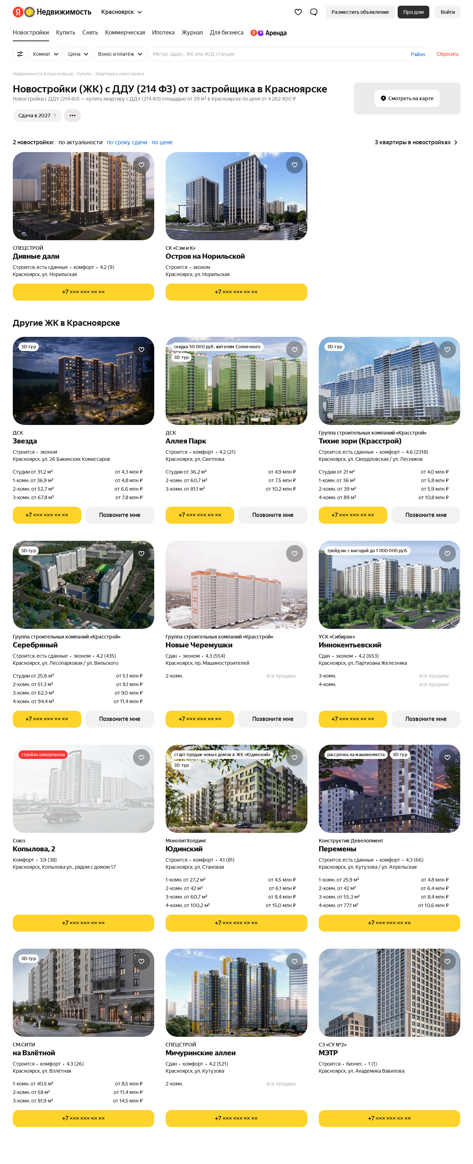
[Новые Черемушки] (236, 585)
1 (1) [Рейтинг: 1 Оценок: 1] (372, 1064)
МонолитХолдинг (186, 841)
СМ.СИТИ (24, 1044)
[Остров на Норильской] (236, 196)
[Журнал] (192, 32)
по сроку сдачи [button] (127, 142)
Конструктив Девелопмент (351, 841)
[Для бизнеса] (226, 32)
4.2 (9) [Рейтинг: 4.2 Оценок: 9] (107, 267)
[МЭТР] (390, 993)
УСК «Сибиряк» (337, 637)
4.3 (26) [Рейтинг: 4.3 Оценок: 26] (75, 1064)
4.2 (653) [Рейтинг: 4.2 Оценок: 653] (369, 656)
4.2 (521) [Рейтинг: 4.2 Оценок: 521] (218, 1064)
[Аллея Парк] (236, 381)
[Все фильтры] (20, 54)
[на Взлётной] (84, 993)
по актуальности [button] (81, 142)
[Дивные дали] (84, 196)
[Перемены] (390, 789)
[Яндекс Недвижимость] (57, 12)
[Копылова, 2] (84, 789)
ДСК (18, 433)
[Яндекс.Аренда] (266, 32)
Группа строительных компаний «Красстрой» (372, 433)
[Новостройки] (33, 32)
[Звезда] (84, 381)
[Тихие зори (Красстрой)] (390, 381)
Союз (19, 841)
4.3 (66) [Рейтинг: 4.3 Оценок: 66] (415, 860)
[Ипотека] (163, 32)
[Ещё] (72, 115)
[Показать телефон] (84, 292)
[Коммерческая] (125, 32)
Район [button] (418, 54)
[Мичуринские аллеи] (236, 993)
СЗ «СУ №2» (332, 1044)
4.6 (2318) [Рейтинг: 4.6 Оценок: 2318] (417, 452)
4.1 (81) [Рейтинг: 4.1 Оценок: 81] (227, 860)
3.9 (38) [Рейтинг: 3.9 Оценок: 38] (48, 860)
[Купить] (66, 32)
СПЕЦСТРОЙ (28, 248)
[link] (448, 12)
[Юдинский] (236, 789)
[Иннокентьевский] (390, 585)
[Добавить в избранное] (141, 164)
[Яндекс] (18, 12)
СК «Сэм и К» (180, 248)
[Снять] (90, 32)
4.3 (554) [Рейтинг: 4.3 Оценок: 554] (215, 656)
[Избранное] (298, 12)
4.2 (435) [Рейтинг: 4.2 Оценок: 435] (106, 656)
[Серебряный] (84, 585)
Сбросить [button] (448, 54)
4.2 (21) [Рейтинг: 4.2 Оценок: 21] (227, 452)
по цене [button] (162, 142)
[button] (313, 12)
